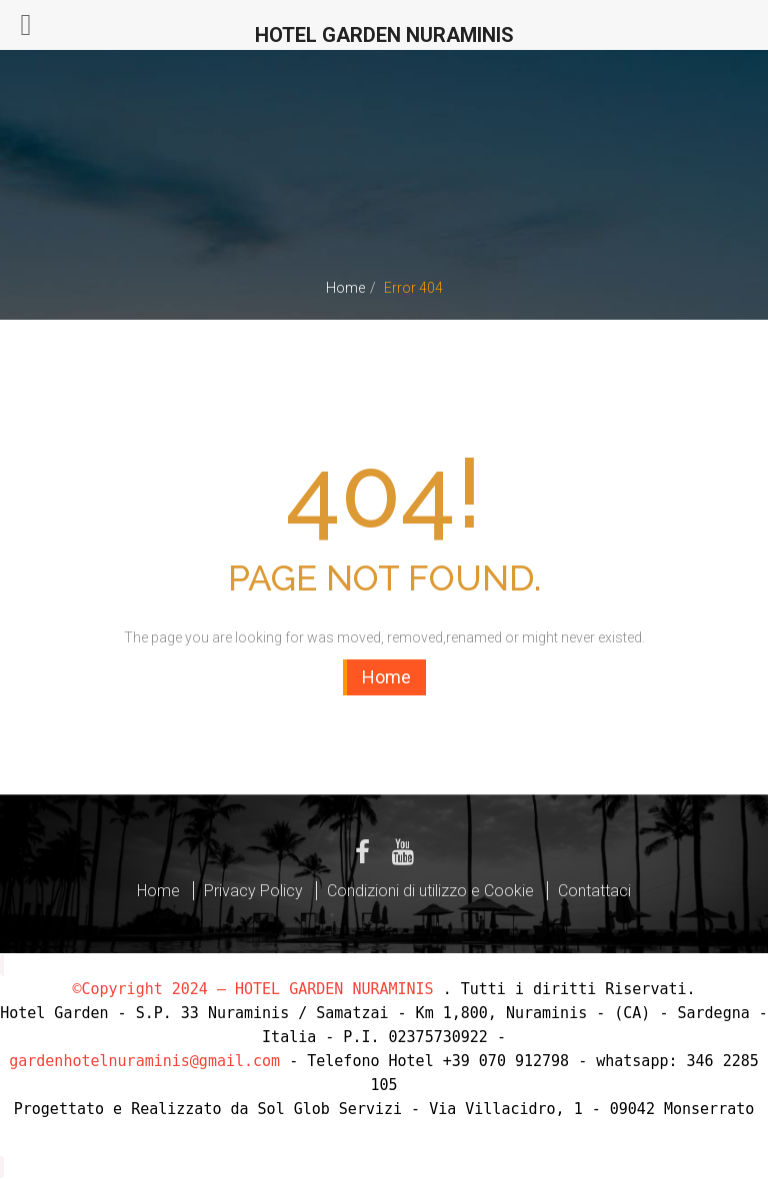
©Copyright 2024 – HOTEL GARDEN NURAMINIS (252, 989)
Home (345, 288)
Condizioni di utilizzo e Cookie (430, 890)
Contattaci (594, 890)
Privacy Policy (253, 890)
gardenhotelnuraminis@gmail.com (144, 1061)
